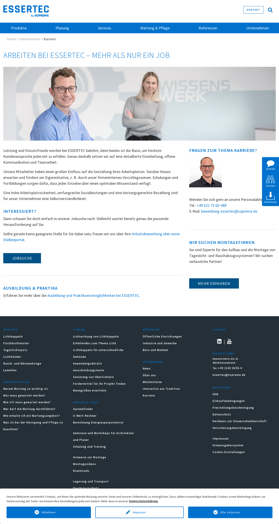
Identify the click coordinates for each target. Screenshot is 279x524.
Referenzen (151, 329)
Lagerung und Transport (91, 481)
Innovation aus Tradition (161, 389)
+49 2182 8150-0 (230, 368)
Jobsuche (22, 258)
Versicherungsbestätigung (232, 428)
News (147, 368)
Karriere (149, 395)
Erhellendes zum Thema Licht (94, 343)
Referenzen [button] (208, 27)
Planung (79, 329)
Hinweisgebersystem (228, 445)
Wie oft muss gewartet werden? (27, 402)
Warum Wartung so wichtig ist (25, 389)
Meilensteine (152, 382)
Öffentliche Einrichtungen (162, 336)
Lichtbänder (12, 357)
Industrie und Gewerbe (160, 343)
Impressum (221, 438)
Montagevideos (84, 464)
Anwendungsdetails (87, 363)
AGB (215, 394)
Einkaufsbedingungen (229, 401)
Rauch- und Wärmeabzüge (22, 363)
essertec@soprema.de (229, 375)
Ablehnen (49, 512)
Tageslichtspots (15, 350)
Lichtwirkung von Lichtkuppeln (96, 336)
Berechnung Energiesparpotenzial (98, 422)
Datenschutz (222, 414)
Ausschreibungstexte (88, 370)
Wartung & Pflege (16, 382)
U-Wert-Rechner (85, 416)
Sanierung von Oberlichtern (93, 377)
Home (11, 39)
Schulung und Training (89, 446)
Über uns (149, 375)
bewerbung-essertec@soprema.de (229, 211)
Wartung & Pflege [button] (155, 27)
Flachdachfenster (16, 343)
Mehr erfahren (214, 283)
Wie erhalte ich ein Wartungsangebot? (31, 416)
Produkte (10, 329)
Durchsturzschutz (86, 488)
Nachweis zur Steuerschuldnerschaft (240, 421)
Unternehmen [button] (257, 27)
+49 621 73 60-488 (211, 205)
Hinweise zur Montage (89, 457)
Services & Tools (85, 402)
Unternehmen (29, 39)
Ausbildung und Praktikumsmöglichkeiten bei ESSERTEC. (93, 295)
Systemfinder (83, 409)
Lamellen (10, 370)
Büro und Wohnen (155, 350)
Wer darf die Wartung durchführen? (29, 409)
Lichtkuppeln (13, 336)
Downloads (81, 471)
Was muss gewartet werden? (24, 395)
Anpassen (139, 512)
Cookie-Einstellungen (229, 452)
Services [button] (104, 27)
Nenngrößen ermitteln (89, 390)
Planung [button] (62, 27)
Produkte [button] (19, 27)
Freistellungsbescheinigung (233, 408)
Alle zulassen (230, 512)
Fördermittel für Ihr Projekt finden (99, 384)
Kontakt (253, 9)
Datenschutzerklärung (143, 501)
